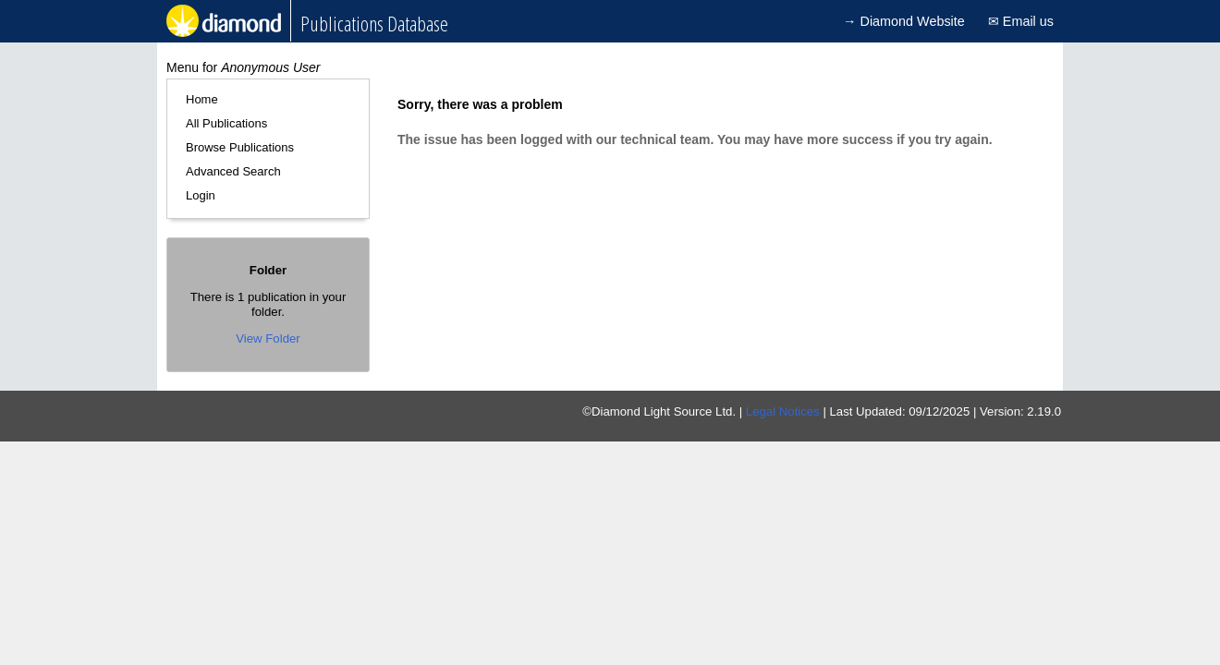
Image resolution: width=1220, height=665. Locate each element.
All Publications (226, 123)
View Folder (267, 338)
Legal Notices (783, 411)
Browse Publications (240, 147)
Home (202, 99)
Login (200, 195)
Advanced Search (233, 171)
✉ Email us (1021, 21)
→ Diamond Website (904, 21)
